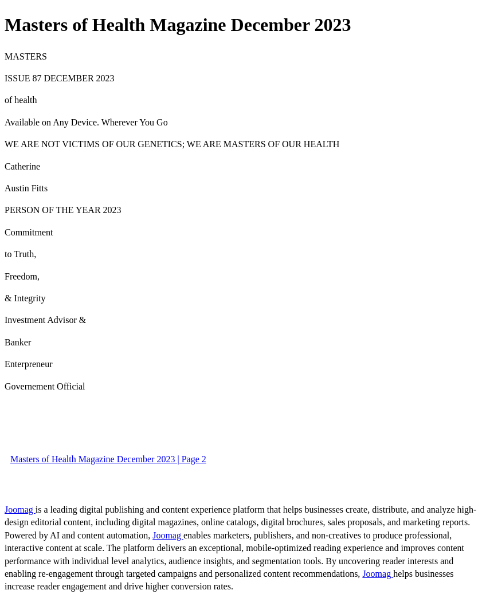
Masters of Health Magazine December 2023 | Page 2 (108, 459)
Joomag (20, 509)
